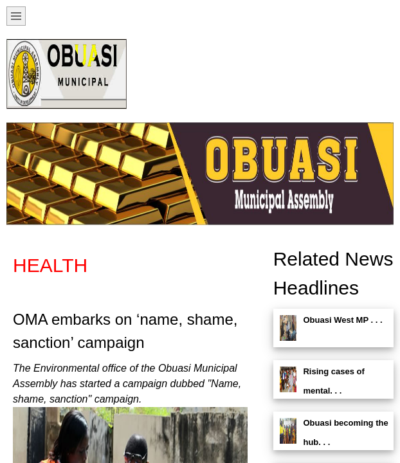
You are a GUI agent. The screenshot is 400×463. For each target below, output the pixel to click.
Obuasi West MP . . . (342, 320)
